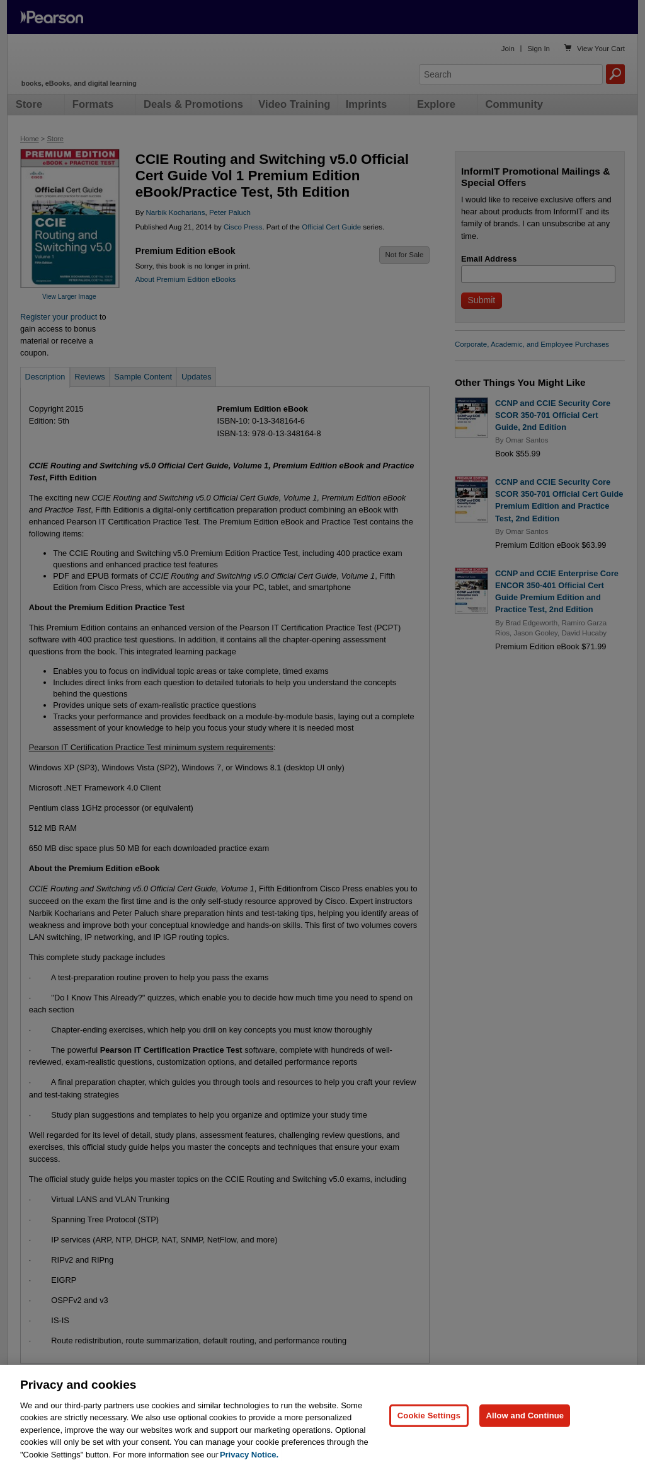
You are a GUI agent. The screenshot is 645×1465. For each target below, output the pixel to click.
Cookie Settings (428, 1425)
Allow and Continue (525, 1425)
